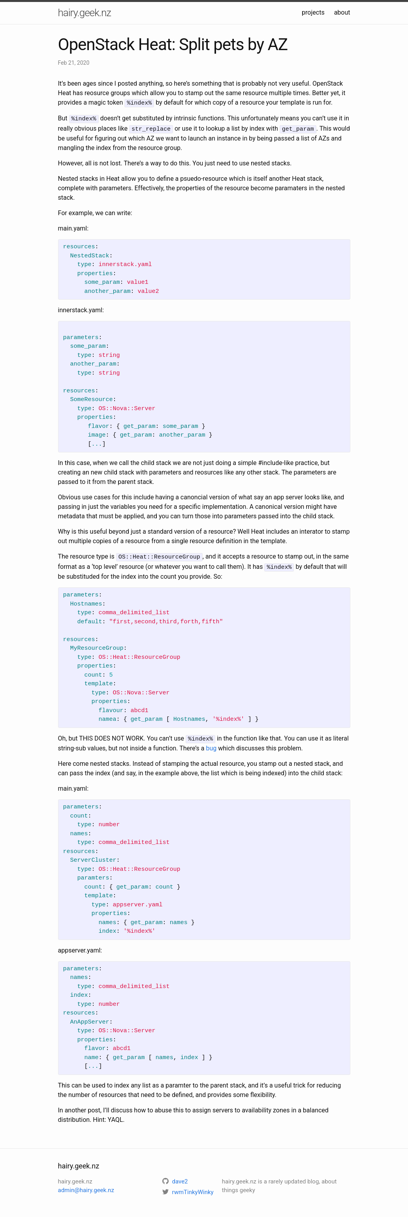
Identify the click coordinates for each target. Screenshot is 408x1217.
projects (313, 12)
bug (211, 744)
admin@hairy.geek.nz (86, 1187)
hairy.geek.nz (84, 13)
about (342, 12)
